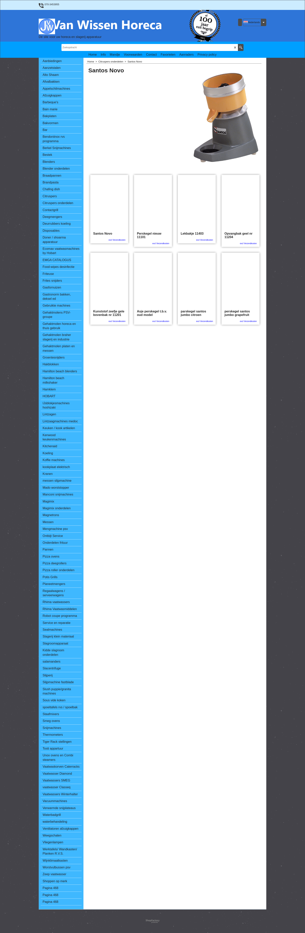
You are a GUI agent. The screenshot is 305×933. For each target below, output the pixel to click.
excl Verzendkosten (117, 240)
